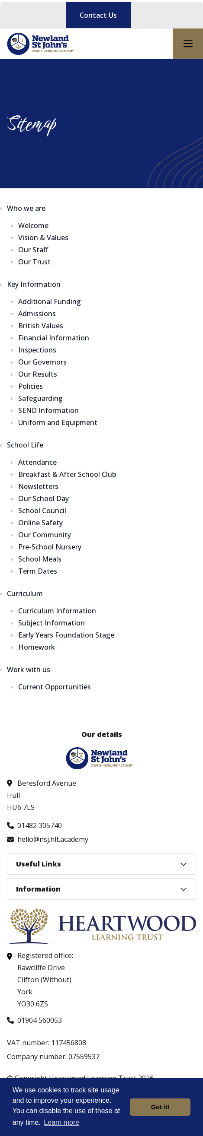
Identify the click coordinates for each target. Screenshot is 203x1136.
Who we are (26, 208)
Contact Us (98, 15)
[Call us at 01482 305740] (34, 825)
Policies (30, 386)
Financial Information (53, 338)
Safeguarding (40, 398)
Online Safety (40, 522)
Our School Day (43, 498)
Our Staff (33, 249)
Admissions (37, 313)
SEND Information (48, 410)
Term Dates (37, 571)
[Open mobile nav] (188, 44)
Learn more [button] (61, 1122)
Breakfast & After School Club (67, 474)
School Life (25, 445)
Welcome (33, 225)
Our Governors (42, 362)
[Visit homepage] (42, 44)
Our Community (44, 534)
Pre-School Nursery (49, 547)
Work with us (28, 669)
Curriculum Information (57, 611)
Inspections (37, 350)
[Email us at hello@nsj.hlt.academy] (47, 839)
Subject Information (51, 623)
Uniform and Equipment (57, 422)
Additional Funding (49, 301)
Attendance (37, 462)
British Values (40, 325)
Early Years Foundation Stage (66, 635)
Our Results (37, 374)
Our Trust (34, 262)
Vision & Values (43, 237)
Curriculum (25, 593)
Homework (36, 647)
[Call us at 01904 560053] (34, 1020)
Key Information (34, 284)
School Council (42, 510)
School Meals (39, 559)
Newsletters (38, 486)
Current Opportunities (54, 687)
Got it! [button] (160, 1107)
